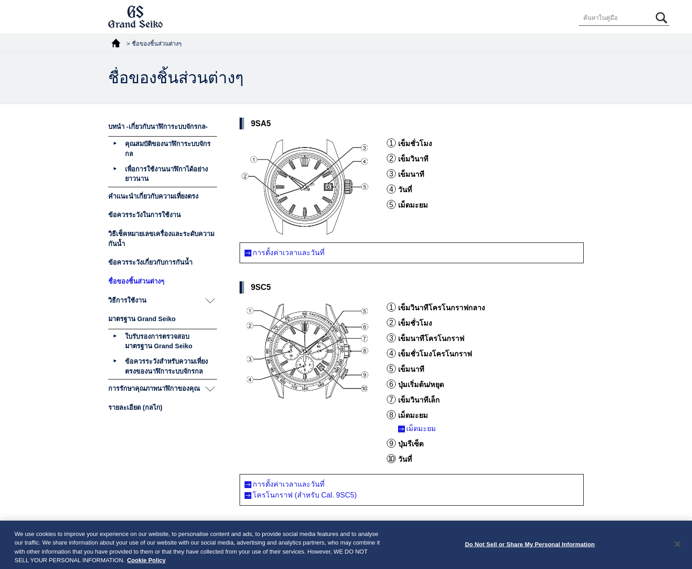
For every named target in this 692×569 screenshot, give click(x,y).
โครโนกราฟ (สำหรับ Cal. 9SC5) (304, 495)
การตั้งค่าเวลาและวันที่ (289, 252)
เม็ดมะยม (421, 428)
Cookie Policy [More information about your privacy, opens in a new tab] (146, 563)
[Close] (677, 547)
